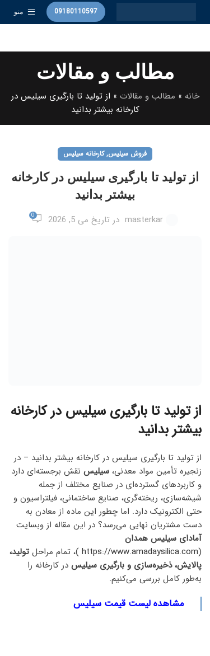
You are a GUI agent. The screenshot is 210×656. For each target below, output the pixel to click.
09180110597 (75, 11)
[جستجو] (105, 38)
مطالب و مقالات (147, 96)
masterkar (144, 220)
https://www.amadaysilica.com (138, 552)
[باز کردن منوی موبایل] (24, 12)
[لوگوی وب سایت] (156, 11)
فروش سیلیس (127, 153)
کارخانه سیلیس (83, 153)
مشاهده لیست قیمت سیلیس (128, 604)
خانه (192, 96)
